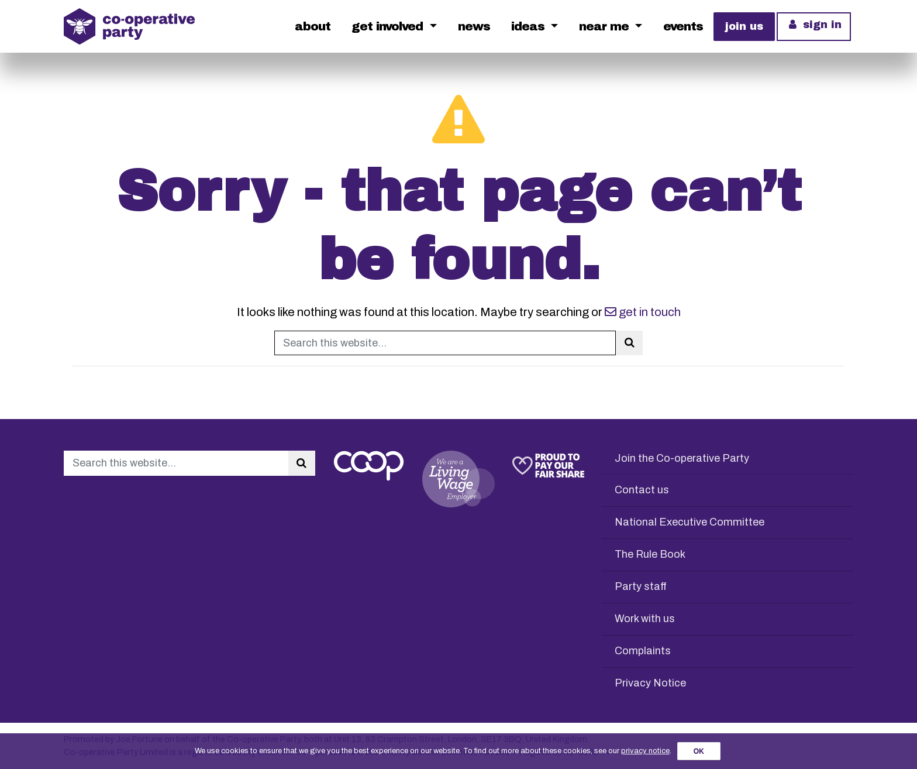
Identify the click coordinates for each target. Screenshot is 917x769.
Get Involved (388, 26)
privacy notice (645, 751)
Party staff (641, 586)
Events (683, 26)
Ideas (529, 26)
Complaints (643, 651)
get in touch (643, 311)
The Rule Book (650, 554)
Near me (605, 26)
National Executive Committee (689, 522)
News (474, 26)
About (312, 26)
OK (699, 751)
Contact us (642, 490)
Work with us (645, 618)
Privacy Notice (650, 683)
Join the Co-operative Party (682, 458)
